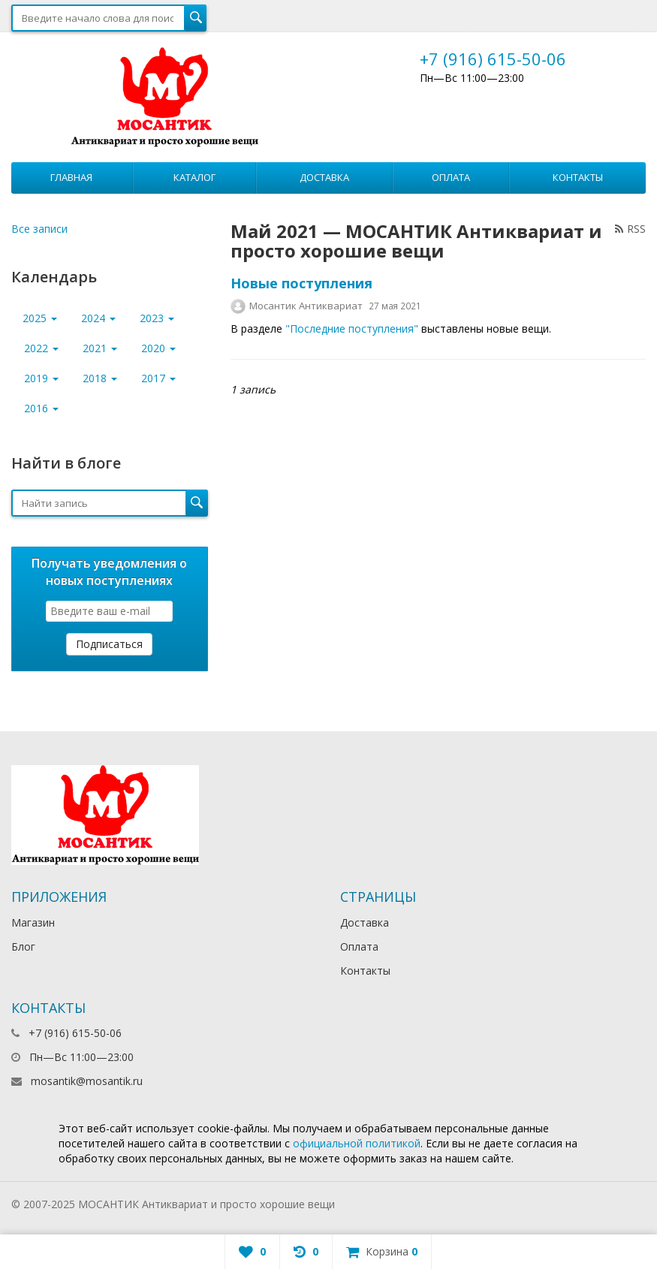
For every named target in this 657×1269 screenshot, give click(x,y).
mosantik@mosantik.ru (87, 1081)
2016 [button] (41, 408)
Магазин (33, 922)
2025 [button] (40, 318)
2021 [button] (100, 348)
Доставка (324, 177)
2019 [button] (41, 378)
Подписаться (109, 644)
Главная (71, 177)
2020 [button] (158, 348)
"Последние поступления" (351, 328)
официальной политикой (356, 1143)
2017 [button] (158, 378)
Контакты (578, 177)
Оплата (451, 177)
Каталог (194, 177)
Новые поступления (301, 283)
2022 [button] (41, 348)
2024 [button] (98, 318)
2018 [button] (100, 378)
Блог (23, 946)
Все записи (39, 229)
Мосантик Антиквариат (306, 305)
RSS (630, 229)
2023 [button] (157, 318)
